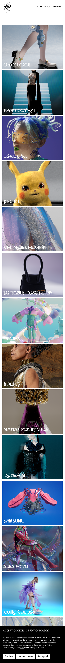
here (22, 647)
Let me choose (25, 656)
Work (39, 6)
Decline (9, 656)
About (46, 6)
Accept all (43, 656)
